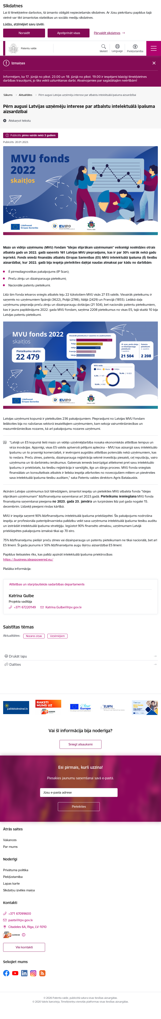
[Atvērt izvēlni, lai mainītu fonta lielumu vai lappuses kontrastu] (135, 49)
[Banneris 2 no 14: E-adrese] (48, 707)
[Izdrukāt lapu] (80, 656)
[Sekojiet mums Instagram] (33, 973)
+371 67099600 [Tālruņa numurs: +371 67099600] (19, 914)
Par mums (10, 847)
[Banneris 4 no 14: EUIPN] (113, 707)
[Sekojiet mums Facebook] (6, 973)
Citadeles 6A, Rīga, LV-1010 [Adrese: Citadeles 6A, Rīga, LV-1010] (27, 927)
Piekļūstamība (13, 877)
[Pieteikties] (79, 806)
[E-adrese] (11, 934)
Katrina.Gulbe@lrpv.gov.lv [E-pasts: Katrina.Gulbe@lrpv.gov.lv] (63, 607)
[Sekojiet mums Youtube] (15, 972)
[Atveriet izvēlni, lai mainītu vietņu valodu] (117, 49)
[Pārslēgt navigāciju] (153, 48)
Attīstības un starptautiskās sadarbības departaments (46, 584)
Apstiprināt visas (68, 33)
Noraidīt (24, 33)
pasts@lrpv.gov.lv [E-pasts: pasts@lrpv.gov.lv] (20, 920)
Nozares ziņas (34, 636)
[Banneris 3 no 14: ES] (80, 707)
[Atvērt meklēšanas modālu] (104, 49)
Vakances (10, 840)
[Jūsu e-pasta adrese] (79, 792)
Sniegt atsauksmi (80, 744)
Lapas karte (11, 883)
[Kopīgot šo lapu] (80, 664)
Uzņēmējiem (57, 636)
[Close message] (154, 63)
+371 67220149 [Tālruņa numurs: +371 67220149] (25, 607)
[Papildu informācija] (23, 934)
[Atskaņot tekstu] (20, 120)
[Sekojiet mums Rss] (42, 973)
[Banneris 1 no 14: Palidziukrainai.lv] (16, 707)
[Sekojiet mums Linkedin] (24, 973)
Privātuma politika (15, 870)
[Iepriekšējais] (8, 707)
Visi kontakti (24, 947)
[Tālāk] (153, 707)
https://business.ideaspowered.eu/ (28, 559)
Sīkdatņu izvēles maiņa (19, 890)
